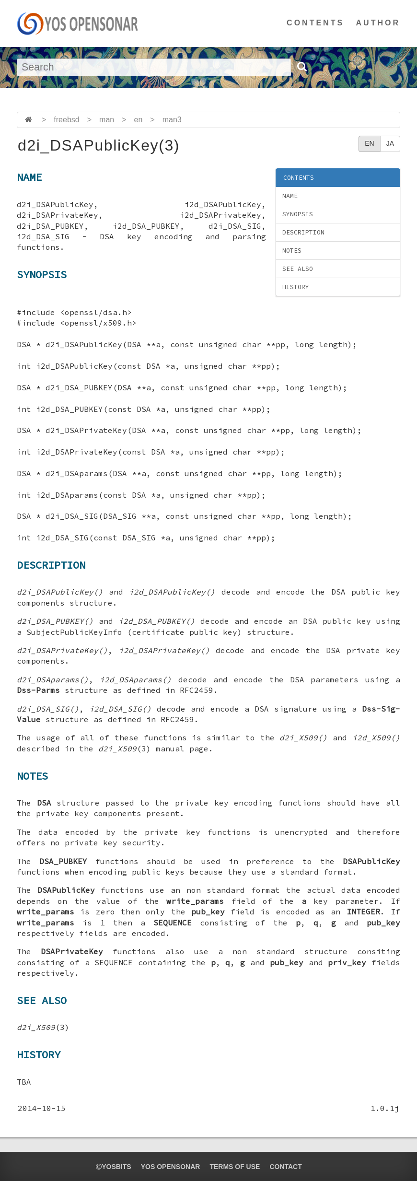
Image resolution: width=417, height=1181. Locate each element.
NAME (290, 196)
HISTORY (295, 287)
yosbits (113, 1166)
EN (369, 143)
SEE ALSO (297, 269)
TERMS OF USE (234, 1166)
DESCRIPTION (303, 232)
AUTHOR (378, 23)
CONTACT (285, 1166)
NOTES (291, 250)
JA (390, 143)
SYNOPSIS (297, 214)
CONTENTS (315, 23)
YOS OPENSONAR (170, 1166)
